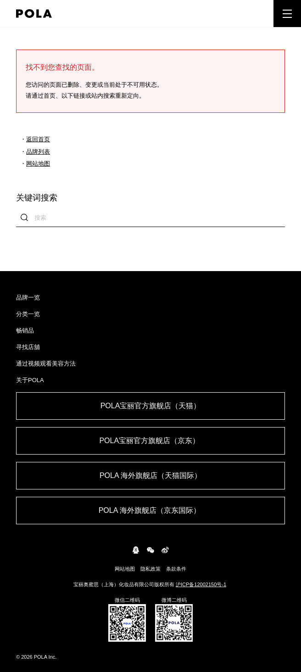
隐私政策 (150, 569)
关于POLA (30, 380)
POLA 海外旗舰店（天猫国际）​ (150, 475)
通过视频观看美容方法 (46, 363)
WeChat (150, 550)
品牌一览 (28, 297)
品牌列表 (38, 151)
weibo (165, 550)
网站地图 (38, 163)
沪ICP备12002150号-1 (201, 584)
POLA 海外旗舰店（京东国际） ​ (151, 510)
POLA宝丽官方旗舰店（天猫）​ (150, 406)
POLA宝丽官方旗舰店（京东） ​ (150, 440)
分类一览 (28, 314)
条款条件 (176, 569)
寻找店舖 (28, 347)
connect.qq (135, 550)
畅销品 (25, 330)
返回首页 (38, 139)
